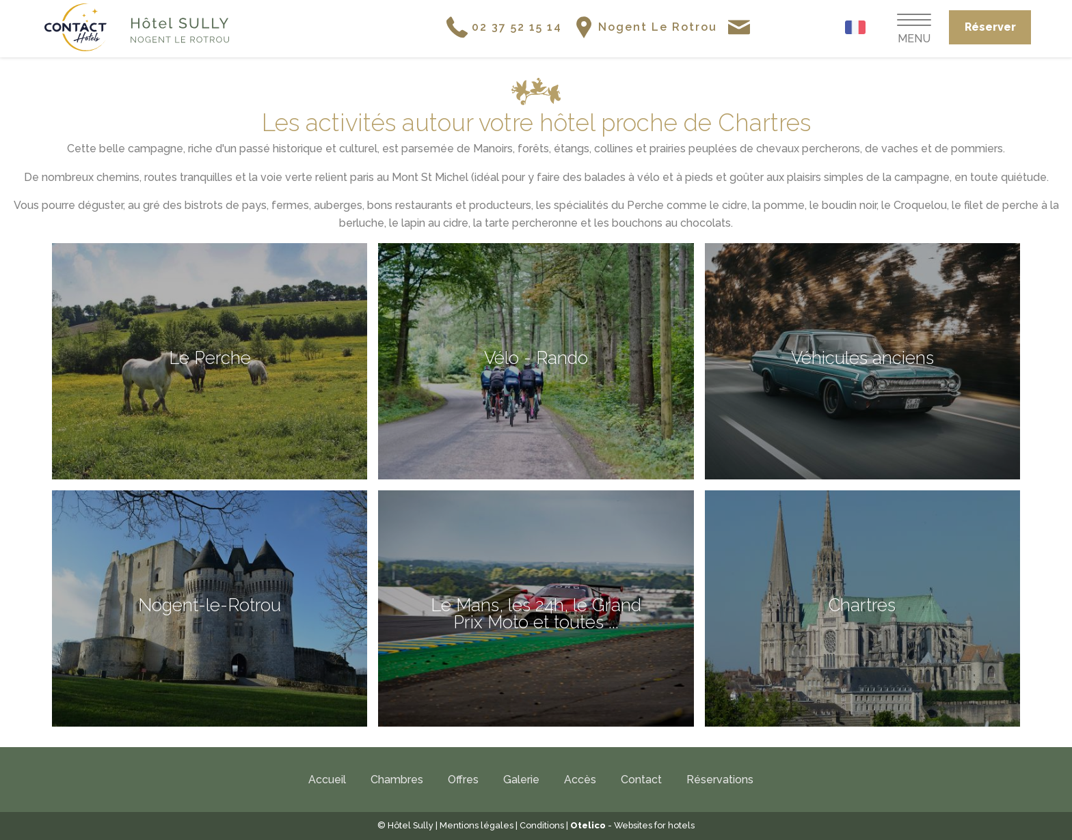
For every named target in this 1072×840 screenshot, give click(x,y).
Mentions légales (476, 825)
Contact (641, 779)
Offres (463, 779)
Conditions (542, 825)
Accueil (327, 779)
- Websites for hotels (632, 825)
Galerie (521, 779)
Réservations (719, 779)
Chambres (397, 779)
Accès (580, 779)
